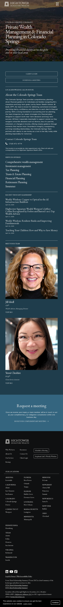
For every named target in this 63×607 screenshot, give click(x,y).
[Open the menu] (57, 4)
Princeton (45, 491)
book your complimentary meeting (31, 421)
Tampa (26, 487)
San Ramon (9, 494)
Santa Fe (45, 501)
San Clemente (9, 491)
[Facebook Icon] (15, 572)
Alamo (7, 488)
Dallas (7, 539)
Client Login (24, 458)
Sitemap (8, 462)
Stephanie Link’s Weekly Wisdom (45, 456)
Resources (23, 450)
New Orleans (28, 505)
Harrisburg (9, 528)
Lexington (27, 512)
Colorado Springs (11, 501)
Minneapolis (28, 519)
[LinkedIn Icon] (6, 572)
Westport (8, 512)
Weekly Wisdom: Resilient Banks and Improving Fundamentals (28, 222)
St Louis (44, 480)
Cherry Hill (46, 488)
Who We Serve (10, 450)
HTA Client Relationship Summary (16, 585)
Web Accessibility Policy (24, 576)
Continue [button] (55, 602)
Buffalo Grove (28, 494)
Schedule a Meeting (41, 450)
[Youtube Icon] (11, 572)
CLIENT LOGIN (31, 74)
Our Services (9, 458)
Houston (8, 542)
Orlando (26, 483)
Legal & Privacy (10, 576)
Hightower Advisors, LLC (23, 594)
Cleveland (45, 516)
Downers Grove (29, 497)
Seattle (7, 560)
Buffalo (44, 509)
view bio (9, 312)
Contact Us (24, 454)
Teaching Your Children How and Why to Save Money (31, 230)
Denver (7, 505)
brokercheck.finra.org (18, 597)
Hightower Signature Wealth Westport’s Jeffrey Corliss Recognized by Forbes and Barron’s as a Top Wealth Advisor (30, 211)
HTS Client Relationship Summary (16, 588)
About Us (8, 454)
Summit (44, 494)
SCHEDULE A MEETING (31, 80)
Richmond (8, 553)
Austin (7, 536)
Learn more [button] (27, 604)
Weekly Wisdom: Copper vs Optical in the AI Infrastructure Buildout (27, 200)
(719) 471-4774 (15, 144)
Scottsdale (8, 480)
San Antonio (9, 545)
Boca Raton (27, 480)
